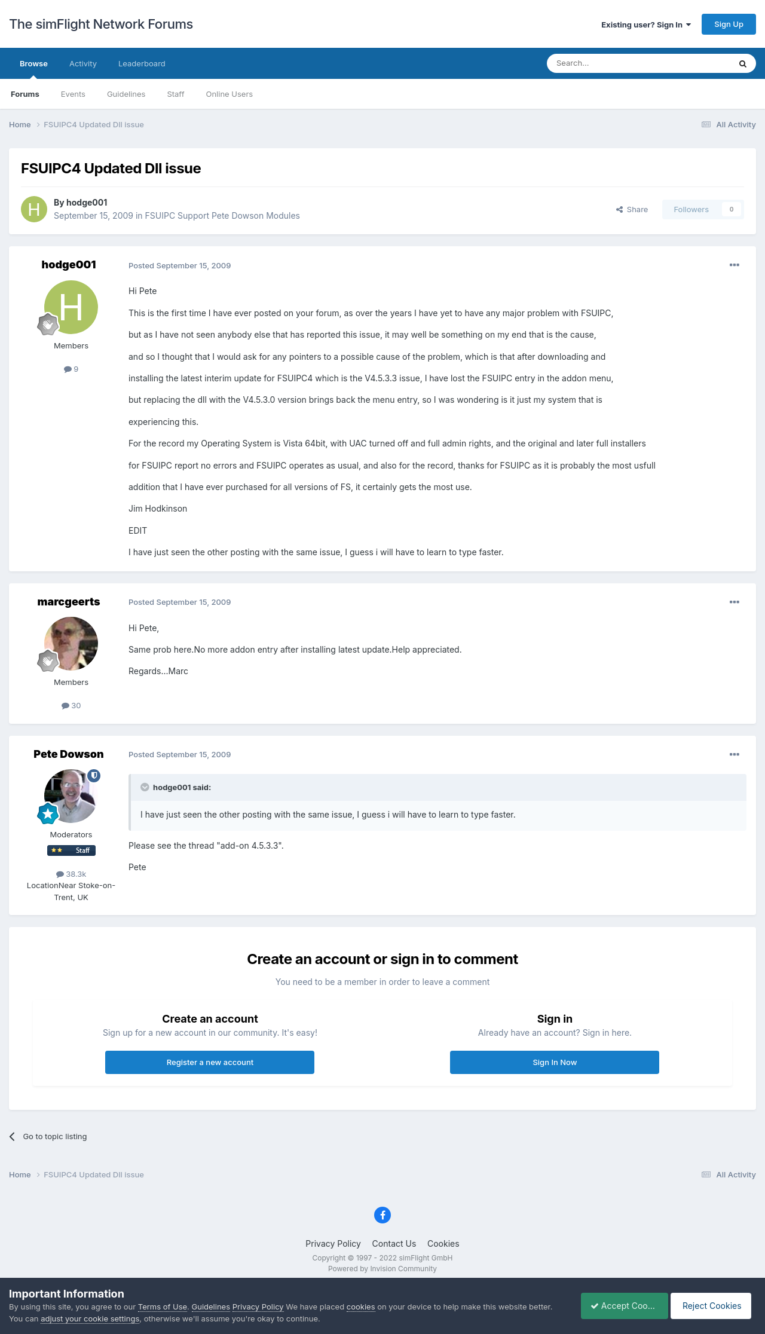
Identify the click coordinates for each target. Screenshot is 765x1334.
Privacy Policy (333, 1243)
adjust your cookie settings (90, 1318)
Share (632, 209)
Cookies (443, 1243)
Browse (34, 69)
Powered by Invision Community (382, 1268)
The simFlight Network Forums (101, 24)
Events (73, 94)
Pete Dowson (68, 754)
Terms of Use (162, 1306)
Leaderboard (142, 63)
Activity (83, 63)
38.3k (71, 874)
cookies (361, 1306)
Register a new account (210, 1062)
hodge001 (86, 202)
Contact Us (394, 1243)
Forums (25, 94)
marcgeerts (68, 601)
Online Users (229, 94)
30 (71, 705)
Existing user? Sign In (646, 24)
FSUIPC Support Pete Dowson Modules (222, 215)
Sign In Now (555, 1062)
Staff (175, 94)
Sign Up (728, 24)
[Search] (609, 63)
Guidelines (126, 94)
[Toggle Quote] (145, 787)
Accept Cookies (618, 1306)
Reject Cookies (712, 1306)
